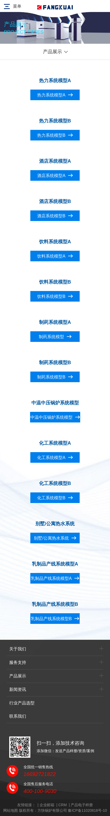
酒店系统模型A (51, 175)
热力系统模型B (51, 135)
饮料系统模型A (51, 256)
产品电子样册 (82, 805)
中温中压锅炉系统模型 (51, 417)
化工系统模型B (51, 498)
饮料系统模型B (51, 296)
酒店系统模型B (51, 216)
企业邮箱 (47, 805)
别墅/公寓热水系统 (51, 538)
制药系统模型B (51, 377)
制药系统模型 (51, 336)
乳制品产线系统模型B (51, 618)
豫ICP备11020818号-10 (87, 810)
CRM (62, 805)
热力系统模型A (51, 95)
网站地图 (10, 810)
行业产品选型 (22, 703)
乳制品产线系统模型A (51, 578)
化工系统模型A (51, 457)
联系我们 (17, 716)
